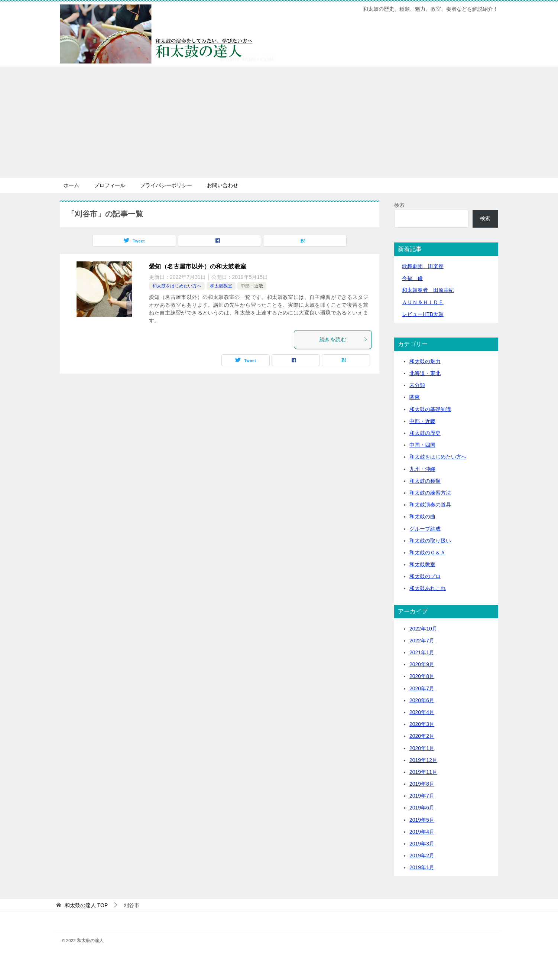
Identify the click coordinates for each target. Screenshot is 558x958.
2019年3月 (421, 844)
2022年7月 (421, 640)
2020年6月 (421, 700)
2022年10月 (423, 629)
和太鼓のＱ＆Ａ (427, 552)
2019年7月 (421, 796)
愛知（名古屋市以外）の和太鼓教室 (197, 266)
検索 (399, 205)
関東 (414, 397)
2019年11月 (423, 772)
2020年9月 (421, 664)
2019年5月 (421, 820)
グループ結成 (425, 529)
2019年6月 (421, 808)
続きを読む (343, 339)
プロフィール (109, 185)
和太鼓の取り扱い (430, 541)
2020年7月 (421, 688)
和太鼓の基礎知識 (430, 409)
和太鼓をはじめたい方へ (176, 286)
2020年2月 (421, 736)
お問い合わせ (222, 185)
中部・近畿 (252, 286)
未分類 (417, 385)
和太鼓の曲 (422, 516)
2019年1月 (421, 867)
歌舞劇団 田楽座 (423, 266)
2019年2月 (421, 855)
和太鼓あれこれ (427, 588)
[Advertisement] (279, 122)
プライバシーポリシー (166, 185)
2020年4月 (421, 712)
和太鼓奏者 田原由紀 (428, 290)
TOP (86, 905)
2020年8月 (421, 676)
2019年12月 (423, 760)
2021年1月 (421, 652)
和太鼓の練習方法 (430, 493)
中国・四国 (422, 445)
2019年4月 (421, 832)
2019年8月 (421, 784)
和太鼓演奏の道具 (430, 505)
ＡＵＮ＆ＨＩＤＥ (423, 302)
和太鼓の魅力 (425, 361)
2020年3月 (421, 724)
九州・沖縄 (422, 469)
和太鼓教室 (221, 286)
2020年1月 (421, 748)
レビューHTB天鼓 (423, 314)
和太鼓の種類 (425, 481)
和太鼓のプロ (425, 576)
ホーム (71, 185)
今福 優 (412, 278)
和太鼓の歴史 (425, 433)
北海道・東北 (425, 373)
